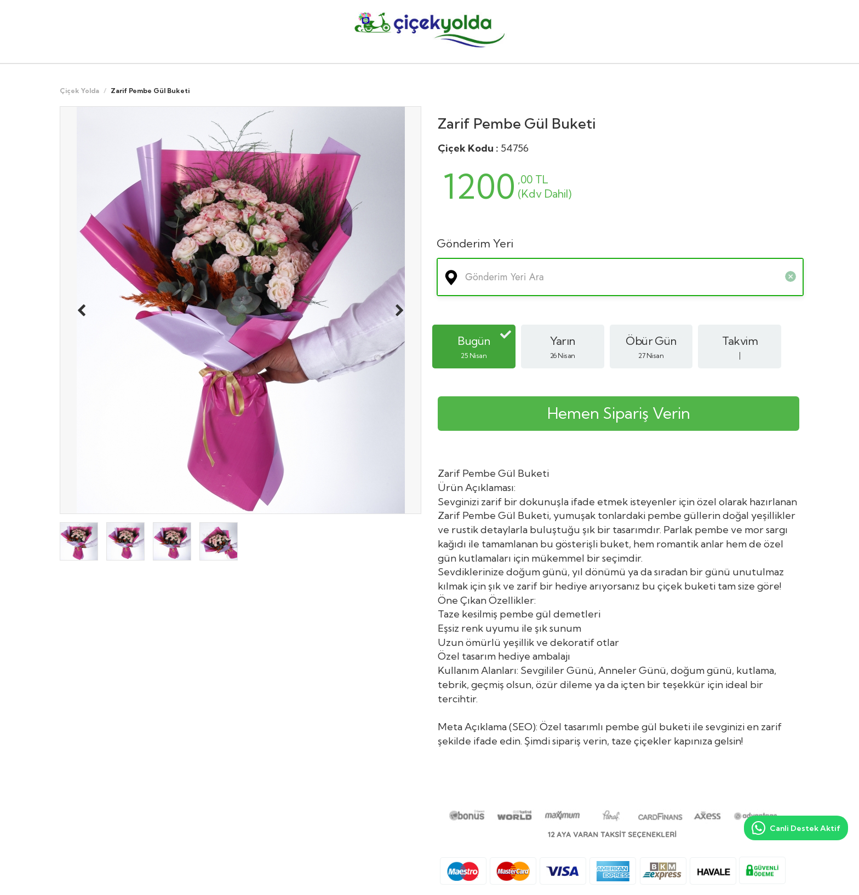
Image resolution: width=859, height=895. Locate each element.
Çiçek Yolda (79, 90)
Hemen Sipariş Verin (618, 413)
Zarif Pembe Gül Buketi (516, 123)
